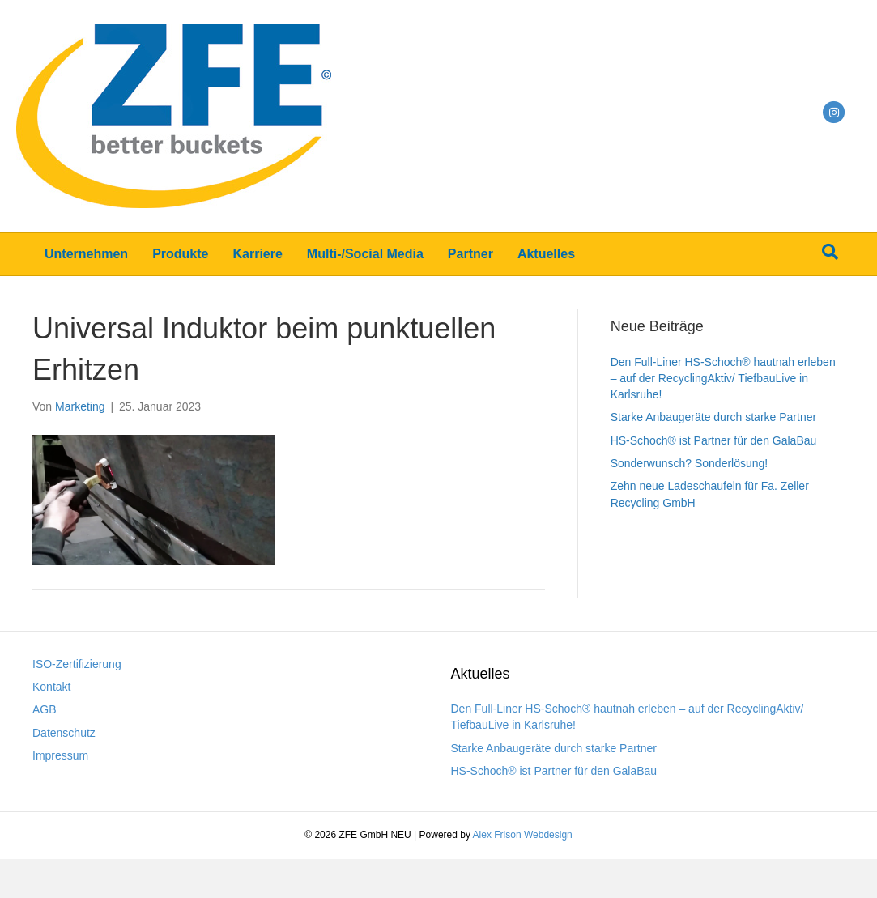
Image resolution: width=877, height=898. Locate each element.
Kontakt (51, 686)
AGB (44, 709)
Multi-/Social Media (365, 254)
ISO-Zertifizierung (76, 664)
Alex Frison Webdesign (523, 835)
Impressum (60, 755)
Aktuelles (546, 254)
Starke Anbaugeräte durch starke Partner (713, 417)
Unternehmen (86, 254)
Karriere (257, 254)
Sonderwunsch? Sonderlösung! (689, 463)
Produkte (180, 254)
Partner (470, 254)
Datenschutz (64, 732)
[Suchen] (830, 251)
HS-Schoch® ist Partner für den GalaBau (714, 440)
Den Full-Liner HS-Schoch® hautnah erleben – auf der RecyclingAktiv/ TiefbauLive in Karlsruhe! (723, 378)
